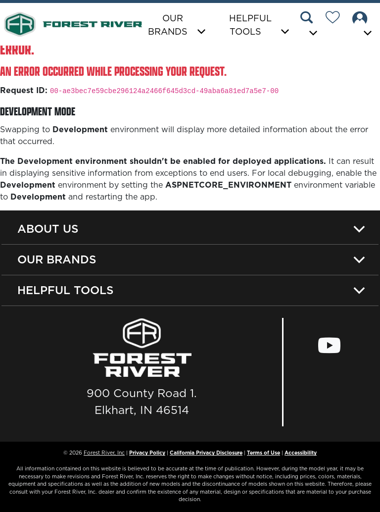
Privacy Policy (147, 452)
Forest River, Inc (104, 452)
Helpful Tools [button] (250, 25)
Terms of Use (263, 452)
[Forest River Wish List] (336, 19)
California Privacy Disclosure (206, 452)
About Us (48, 229)
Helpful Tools (65, 290)
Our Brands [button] (168, 25)
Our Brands (56, 259)
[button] (310, 25)
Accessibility (301, 452)
